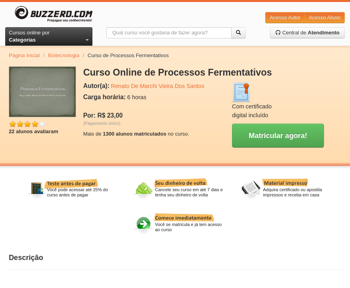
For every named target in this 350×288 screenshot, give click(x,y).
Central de (307, 33)
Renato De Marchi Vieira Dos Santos (157, 86)
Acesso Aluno (324, 17)
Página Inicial (24, 55)
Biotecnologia (63, 55)
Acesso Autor (285, 17)
